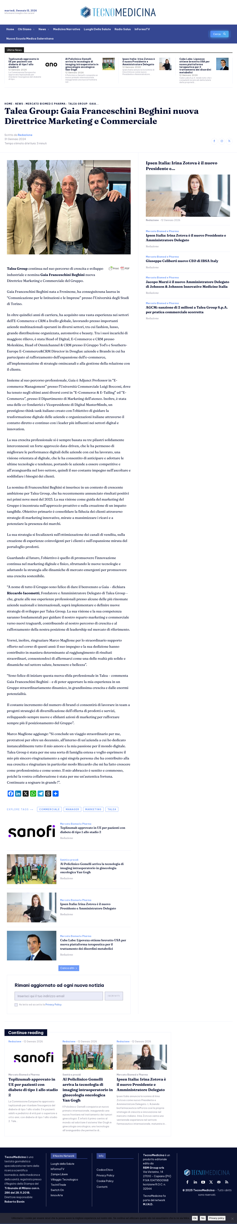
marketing (93, 809)
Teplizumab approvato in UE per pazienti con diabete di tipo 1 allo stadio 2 (23, 63)
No (202, 1218)
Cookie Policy (105, 1181)
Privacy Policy (53, 1004)
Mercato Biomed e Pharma (46, 103)
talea (111, 809)
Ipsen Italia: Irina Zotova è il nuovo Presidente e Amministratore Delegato (138, 62)
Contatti (102, 1187)
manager (72, 809)
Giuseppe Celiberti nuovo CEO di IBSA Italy (182, 261)
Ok (195, 1218)
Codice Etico (105, 1170)
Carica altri (68, 968)
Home (8, 103)
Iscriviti (114, 996)
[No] (232, 1218)
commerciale (49, 809)
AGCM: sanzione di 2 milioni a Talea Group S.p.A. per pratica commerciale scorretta (187, 309)
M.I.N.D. (148, 1204)
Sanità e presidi (69, 860)
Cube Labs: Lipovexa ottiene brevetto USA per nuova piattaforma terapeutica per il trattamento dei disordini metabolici (195, 66)
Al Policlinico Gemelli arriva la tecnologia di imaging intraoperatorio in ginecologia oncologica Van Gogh (81, 64)
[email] (59, 996)
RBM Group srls (153, 1167)
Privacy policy (216, 1218)
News (19, 103)
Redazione (25, 135)
